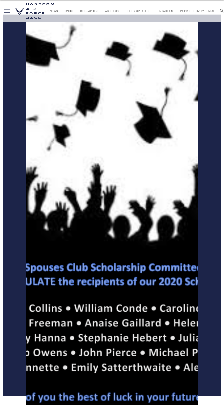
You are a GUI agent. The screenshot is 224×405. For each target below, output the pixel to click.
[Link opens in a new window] (137, 11)
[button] (6, 11)
